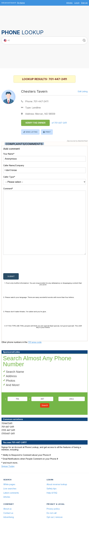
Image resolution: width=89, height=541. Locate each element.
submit (11, 290)
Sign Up (84, 3)
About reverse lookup (57, 498)
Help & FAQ (52, 506)
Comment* (8, 188)
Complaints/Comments (24, 144)
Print (48, 132)
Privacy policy (53, 522)
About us (7, 522)
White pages (9, 498)
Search (45, 419)
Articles (69, 3)
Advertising (8, 530)
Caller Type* (9, 177)
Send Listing (31, 132)
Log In (76, 3)
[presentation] (24, 278)
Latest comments (11, 506)
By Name (21, 3)
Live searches (9, 502)
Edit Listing (83, 91)
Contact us (8, 526)
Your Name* (8, 154)
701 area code (35, 356)
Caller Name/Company (13, 165)
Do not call (51, 526)
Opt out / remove (55, 530)
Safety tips (51, 502)
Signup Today (8, 480)
